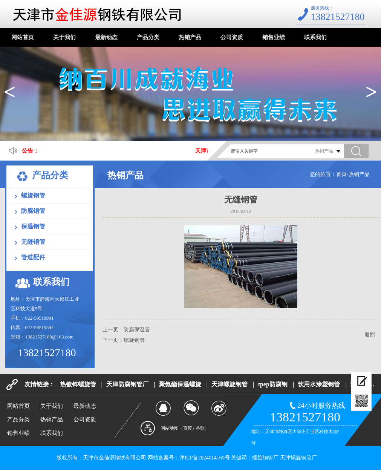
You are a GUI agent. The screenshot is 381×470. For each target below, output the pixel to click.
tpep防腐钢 (273, 384)
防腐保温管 (137, 329)
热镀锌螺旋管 (78, 384)
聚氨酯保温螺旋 (180, 384)
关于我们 (64, 37)
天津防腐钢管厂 (127, 384)
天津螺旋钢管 (229, 384)
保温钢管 (33, 226)
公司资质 (231, 37)
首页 (341, 174)
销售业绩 (273, 37)
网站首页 (22, 37)
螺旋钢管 (33, 195)
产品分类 (148, 37)
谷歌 (200, 428)
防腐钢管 (33, 211)
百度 (187, 428)
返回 (369, 334)
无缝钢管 (33, 242)
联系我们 (315, 37)
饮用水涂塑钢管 (319, 384)
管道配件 (33, 257)
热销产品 (190, 37)
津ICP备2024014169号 (204, 458)
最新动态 (106, 37)
